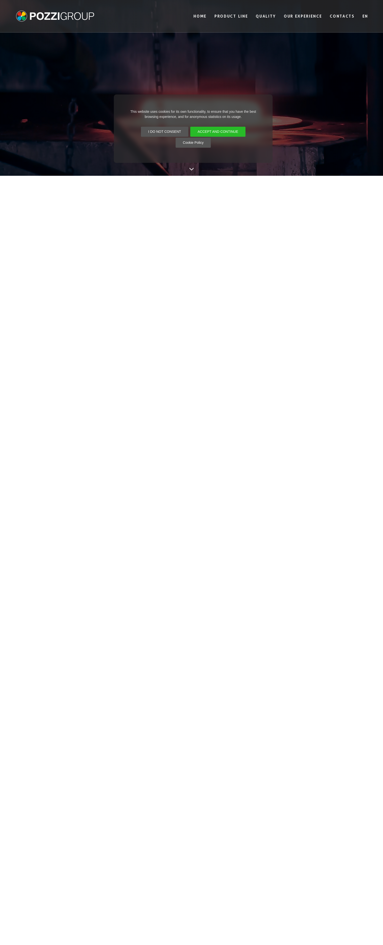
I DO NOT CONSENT (164, 132)
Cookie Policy (193, 143)
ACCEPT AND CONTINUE (218, 132)
